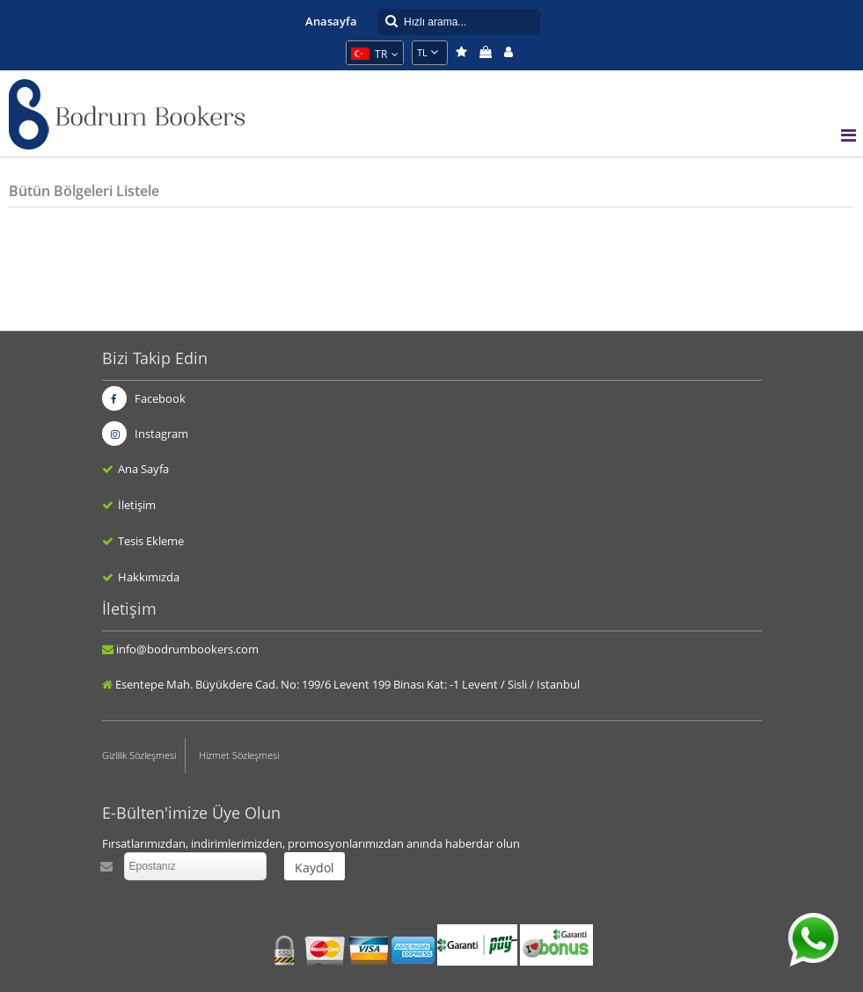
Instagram (145, 433)
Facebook (144, 398)
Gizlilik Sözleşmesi (139, 755)
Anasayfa (331, 21)
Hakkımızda (148, 577)
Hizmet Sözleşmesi (239, 755)
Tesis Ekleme (151, 541)
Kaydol (314, 867)
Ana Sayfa (143, 469)
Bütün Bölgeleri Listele (84, 191)
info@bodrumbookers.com (187, 649)
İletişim (137, 505)
